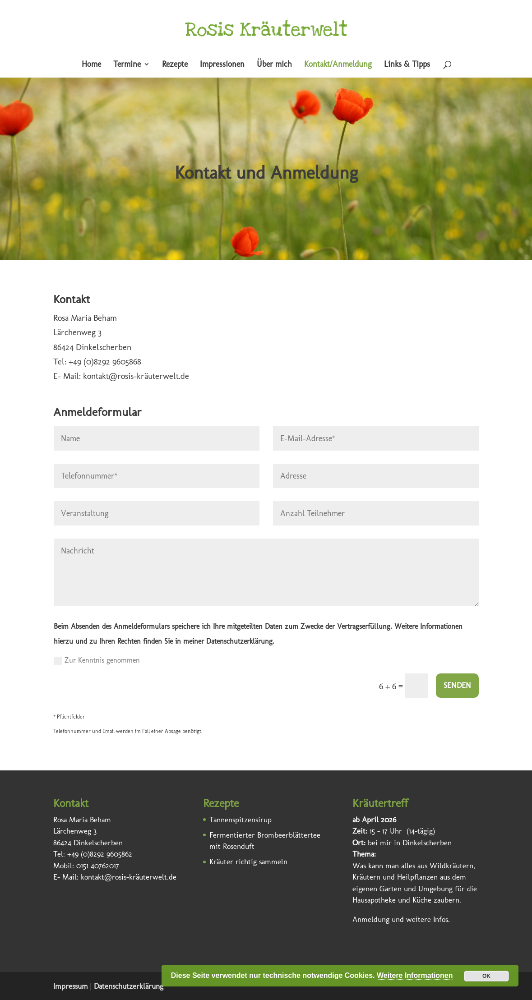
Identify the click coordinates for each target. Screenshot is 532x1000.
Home (91, 65)
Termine (127, 65)
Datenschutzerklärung (128, 986)
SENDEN (457, 685)
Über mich (274, 65)
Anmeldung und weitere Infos (400, 919)
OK (486, 976)
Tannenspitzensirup (240, 819)
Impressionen (222, 65)
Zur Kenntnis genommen (97, 660)
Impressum (70, 986)
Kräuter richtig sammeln (248, 861)
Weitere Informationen (415, 975)
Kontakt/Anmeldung (338, 65)
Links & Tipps (407, 65)
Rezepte (175, 65)
